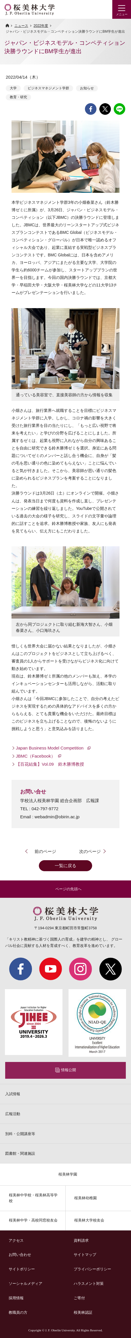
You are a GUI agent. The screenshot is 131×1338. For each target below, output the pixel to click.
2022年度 (41, 26)
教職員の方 (18, 1312)
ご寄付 (79, 1298)
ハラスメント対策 (89, 1283)
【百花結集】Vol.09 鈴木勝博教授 (50, 764)
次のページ (90, 851)
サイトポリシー (22, 1269)
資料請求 (81, 1240)
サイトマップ (85, 1254)
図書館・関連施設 (20, 1153)
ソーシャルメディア (25, 1283)
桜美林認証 (83, 1312)
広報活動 (12, 1114)
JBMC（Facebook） (35, 756)
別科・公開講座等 (20, 1134)
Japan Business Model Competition (50, 747)
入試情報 (12, 1094)
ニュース (21, 26)
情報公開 (68, 1070)
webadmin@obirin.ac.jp (57, 816)
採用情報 (16, 1298)
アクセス (16, 1240)
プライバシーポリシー (92, 1269)
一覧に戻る (65, 865)
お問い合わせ (20, 1254)
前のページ (45, 851)
